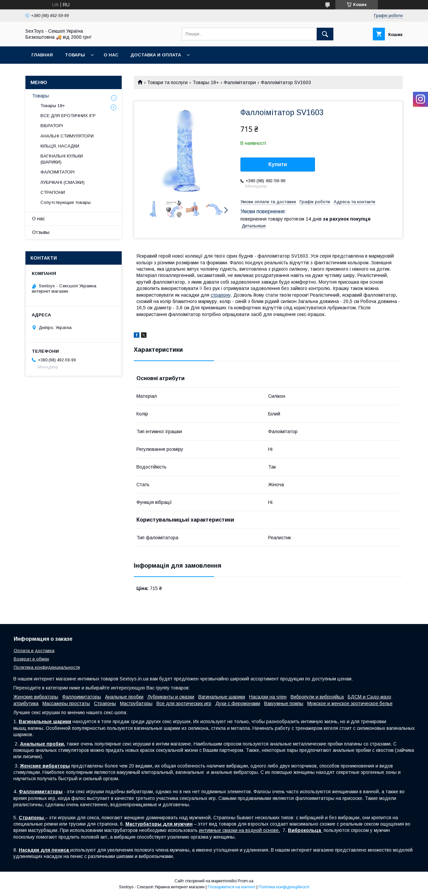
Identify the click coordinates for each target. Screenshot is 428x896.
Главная (42, 54)
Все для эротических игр (183, 703)
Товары (75, 54)
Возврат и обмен (31, 658)
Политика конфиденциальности (47, 667)
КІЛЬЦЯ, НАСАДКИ (59, 145)
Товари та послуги (167, 82)
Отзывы (40, 232)
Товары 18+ (206, 82)
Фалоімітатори (240, 82)
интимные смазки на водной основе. (239, 830)
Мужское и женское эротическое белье (350, 703)
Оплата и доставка (34, 650)
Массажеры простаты (66, 703)
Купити (278, 164)
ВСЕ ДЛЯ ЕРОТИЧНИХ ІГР (68, 115)
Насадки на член (268, 696)
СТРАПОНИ (52, 192)
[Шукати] (325, 34)
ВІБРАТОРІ (51, 125)
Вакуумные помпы (283, 703)
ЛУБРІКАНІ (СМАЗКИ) (62, 182)
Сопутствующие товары (65, 202)
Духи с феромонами (237, 703)
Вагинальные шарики (221, 696)
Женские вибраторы (35, 696)
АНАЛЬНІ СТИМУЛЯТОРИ (67, 135)
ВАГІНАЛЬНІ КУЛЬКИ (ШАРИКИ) (61, 159)
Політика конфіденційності (283, 887)
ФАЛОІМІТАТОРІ (57, 172)
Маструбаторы (136, 703)
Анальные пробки (124, 696)
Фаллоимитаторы (81, 696)
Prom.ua (245, 881)
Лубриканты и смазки (170, 696)
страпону (221, 295)
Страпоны (105, 703)
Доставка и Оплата (155, 54)
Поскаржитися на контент (231, 887)
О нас (111, 54)
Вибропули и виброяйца (317, 696)
